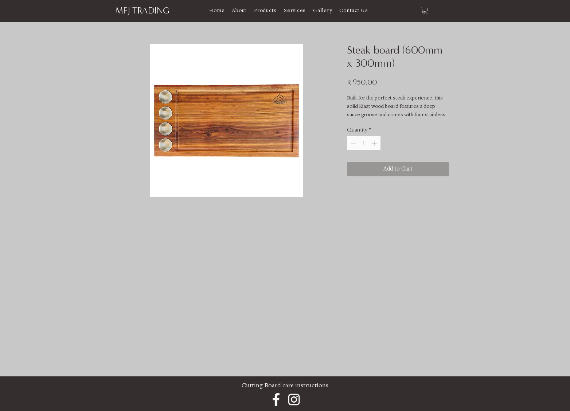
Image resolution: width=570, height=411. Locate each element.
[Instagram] (294, 399)
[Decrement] (353, 143)
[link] (425, 10)
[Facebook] (276, 399)
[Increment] (375, 143)
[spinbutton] (364, 143)
